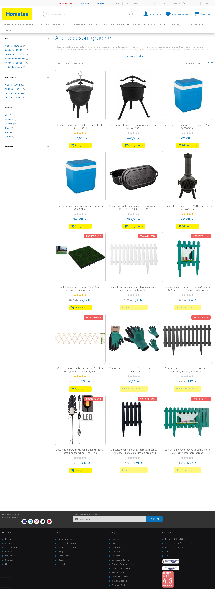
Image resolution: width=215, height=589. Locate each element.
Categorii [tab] (113, 532)
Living (114, 543)
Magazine (101, 3)
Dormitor (116, 547)
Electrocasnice (119, 572)
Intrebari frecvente (67, 543)
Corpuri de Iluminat (121, 568)
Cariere (208, 3)
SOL (167, 555)
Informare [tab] (166, 532)
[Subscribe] (154, 519)
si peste (15, 67)
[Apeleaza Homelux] (184, 3)
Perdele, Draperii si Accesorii (126, 564)
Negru (9, 132)
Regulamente (65, 539)
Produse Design (119, 585)
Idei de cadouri (133, 3)
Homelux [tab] (6, 532)
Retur (61, 560)
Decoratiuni (117, 555)
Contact (178, 3)
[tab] (27, 38)
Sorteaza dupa (62, 63)
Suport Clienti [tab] (62, 532)
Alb (8, 115)
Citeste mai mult (132, 55)
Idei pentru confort (157, 3)
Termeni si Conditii (174, 539)
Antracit (10, 123)
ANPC (168, 551)
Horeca (116, 3)
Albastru (10, 119)
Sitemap (9, 560)
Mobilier (115, 539)
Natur (9, 128)
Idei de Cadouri (119, 580)
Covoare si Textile (120, 560)
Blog (195, 3)
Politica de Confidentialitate (178, 543)
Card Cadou (64, 555)
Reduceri (85, 3)
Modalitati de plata (67, 547)
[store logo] (17, 14)
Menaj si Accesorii (120, 576)
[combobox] (88, 14)
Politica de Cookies (174, 547)
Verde (9, 136)
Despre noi (10, 539)
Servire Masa (118, 551)
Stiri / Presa (11, 547)
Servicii (61, 564)
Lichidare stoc (66, 3)
